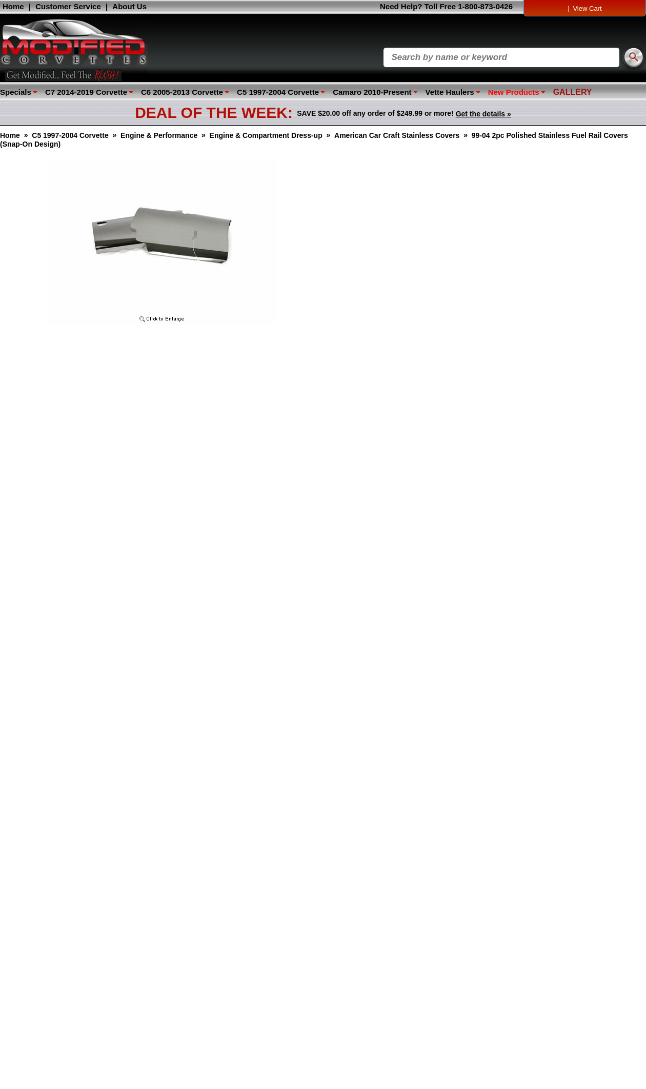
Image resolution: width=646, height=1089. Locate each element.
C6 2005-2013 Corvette (182, 92)
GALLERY (572, 92)
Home (13, 6)
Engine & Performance (158, 135)
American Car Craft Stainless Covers (396, 135)
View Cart (587, 8)
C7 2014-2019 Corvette (86, 92)
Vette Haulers (450, 92)
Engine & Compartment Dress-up (266, 135)
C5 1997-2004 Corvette (278, 92)
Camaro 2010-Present (372, 92)
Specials (15, 92)
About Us (129, 6)
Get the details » (483, 114)
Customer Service (68, 6)
